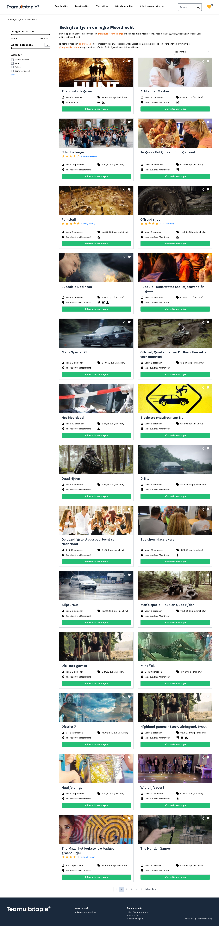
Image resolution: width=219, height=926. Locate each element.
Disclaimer (189, 918)
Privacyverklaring (204, 918)
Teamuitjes (102, 6)
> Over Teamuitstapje (137, 912)
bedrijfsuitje (85, 43)
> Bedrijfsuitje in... (135, 918)
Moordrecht (30, 20)
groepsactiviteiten (69, 47)
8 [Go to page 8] (141, 889)
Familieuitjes (61, 6)
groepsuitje (103, 33)
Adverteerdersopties (85, 912)
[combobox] (186, 7)
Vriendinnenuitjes (124, 6)
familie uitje (117, 33)
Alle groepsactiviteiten (152, 6)
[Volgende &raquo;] (151, 889)
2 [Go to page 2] (126, 889)
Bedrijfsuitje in (15, 20)
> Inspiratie (132, 915)
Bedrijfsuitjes (82, 6)
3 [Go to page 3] (131, 889)
